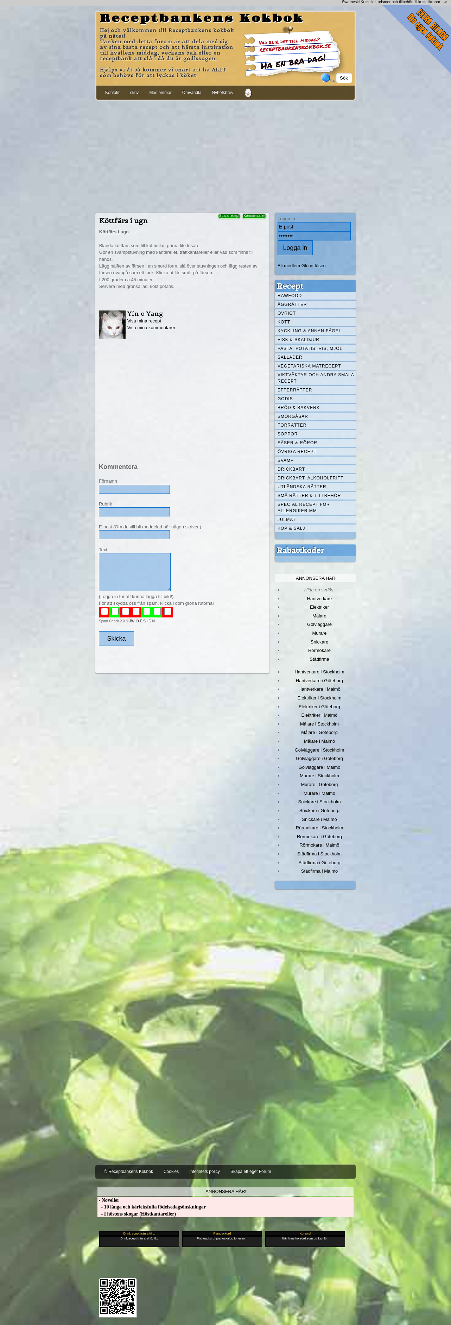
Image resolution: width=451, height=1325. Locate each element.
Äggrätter (292, 304)
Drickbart (291, 469)
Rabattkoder (300, 550)
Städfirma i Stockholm (319, 853)
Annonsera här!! (226, 1191)
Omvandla (192, 92)
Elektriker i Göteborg (319, 706)
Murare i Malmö (319, 793)
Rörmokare (319, 650)
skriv (134, 92)
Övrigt (287, 313)
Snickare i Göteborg (319, 810)
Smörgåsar (293, 416)
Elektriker (319, 607)
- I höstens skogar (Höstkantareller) (136, 1214)
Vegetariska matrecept (309, 366)
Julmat (287, 519)
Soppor (288, 434)
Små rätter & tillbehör (309, 495)
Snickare (319, 642)
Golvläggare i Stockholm (319, 750)
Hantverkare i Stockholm (319, 671)
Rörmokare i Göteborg (319, 836)
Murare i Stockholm (319, 775)
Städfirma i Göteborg (319, 862)
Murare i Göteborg (319, 784)
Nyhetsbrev (222, 92)
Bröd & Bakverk (299, 407)
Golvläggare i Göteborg (319, 758)
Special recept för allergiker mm (304, 507)
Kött (284, 322)
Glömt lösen (313, 265)
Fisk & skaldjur (298, 339)
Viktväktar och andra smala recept (316, 378)
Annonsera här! (316, 578)
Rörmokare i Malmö (319, 845)
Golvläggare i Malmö (320, 767)
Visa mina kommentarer (151, 327)
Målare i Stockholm (319, 724)
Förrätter (292, 425)
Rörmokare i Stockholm (319, 827)
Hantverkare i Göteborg (319, 680)
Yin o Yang (145, 313)
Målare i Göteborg (319, 732)
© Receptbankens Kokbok (128, 1171)
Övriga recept (297, 451)
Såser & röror (297, 442)
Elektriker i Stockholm (320, 698)
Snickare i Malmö (319, 819)
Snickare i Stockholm (319, 801)
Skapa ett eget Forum (250, 1171)
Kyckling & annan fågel (309, 330)
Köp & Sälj (291, 528)
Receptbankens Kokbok (202, 18)
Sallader (290, 357)
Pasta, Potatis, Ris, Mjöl (310, 348)
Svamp (286, 460)
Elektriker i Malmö (319, 715)
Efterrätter (295, 390)
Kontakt (112, 92)
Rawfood (290, 295)
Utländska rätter (302, 486)
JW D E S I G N (142, 621)
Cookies (171, 1171)
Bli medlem (289, 265)
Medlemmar (160, 92)
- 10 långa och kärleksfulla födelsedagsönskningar (151, 1207)
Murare (319, 633)
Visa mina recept (144, 321)
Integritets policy (204, 1171)
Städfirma (319, 659)
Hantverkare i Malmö (319, 689)
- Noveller (108, 1200)
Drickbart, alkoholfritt (310, 478)
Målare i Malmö (319, 741)
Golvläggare (319, 624)
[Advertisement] (225, 155)
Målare (319, 615)
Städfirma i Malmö (319, 871)
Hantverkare (319, 598)
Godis (285, 398)
